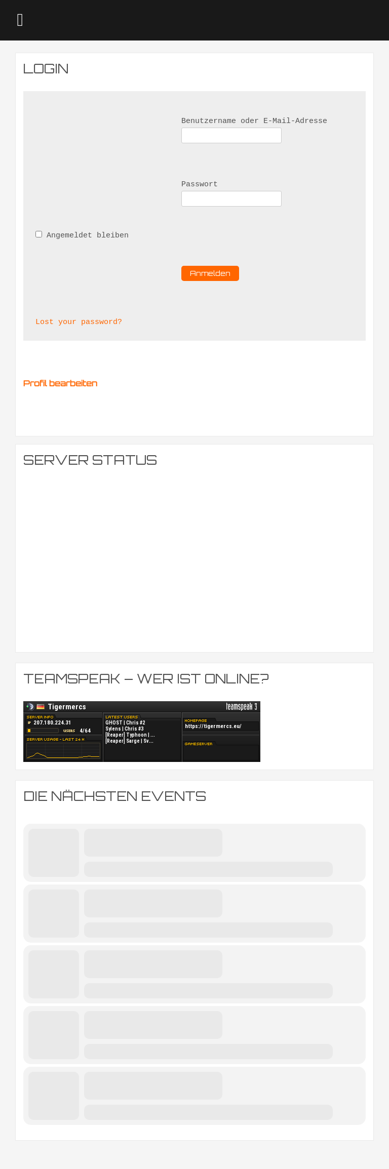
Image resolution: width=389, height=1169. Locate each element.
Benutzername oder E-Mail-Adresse (254, 121)
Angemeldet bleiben (82, 235)
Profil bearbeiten (60, 383)
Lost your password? (78, 322)
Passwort (199, 184)
